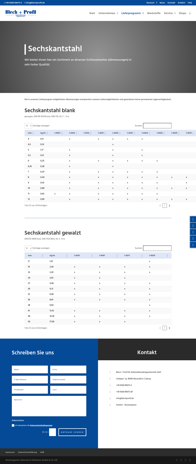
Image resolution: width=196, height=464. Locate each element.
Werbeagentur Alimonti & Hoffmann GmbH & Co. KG (31, 460)
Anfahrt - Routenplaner (126, 405)
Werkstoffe (153, 13)
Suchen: (138, 125)
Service (168, 13)
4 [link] (164, 205)
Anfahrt (181, 3)
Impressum (10, 452)
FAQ (190, 3)
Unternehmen (107, 13)
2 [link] (155, 205)
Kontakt (171, 3)
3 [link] (160, 205)
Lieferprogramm (131, 13)
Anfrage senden (72, 432)
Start (92, 13)
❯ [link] (169, 205)
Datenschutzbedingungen (41, 425)
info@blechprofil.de (125, 398)
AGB (42, 452)
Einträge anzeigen (41, 125)
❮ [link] (146, 205)
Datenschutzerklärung (27, 452)
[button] (33, 133)
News (162, 3)
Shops (182, 13)
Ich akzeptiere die (32, 425)
